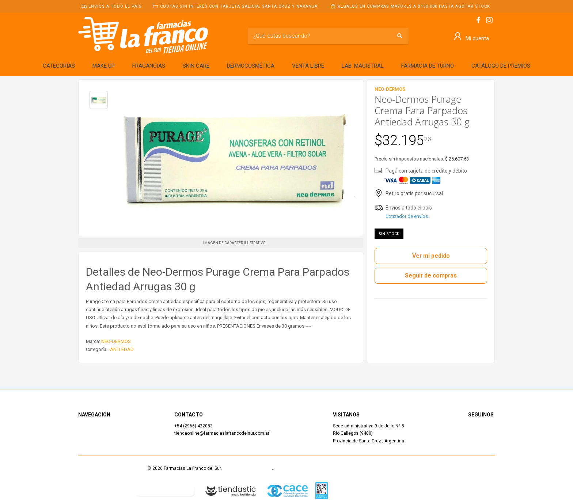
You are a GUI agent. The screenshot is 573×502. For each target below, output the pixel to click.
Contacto (87, 441)
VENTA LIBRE (308, 66)
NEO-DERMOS (116, 341)
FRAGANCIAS (148, 66)
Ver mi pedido (431, 255)
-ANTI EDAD (121, 349)
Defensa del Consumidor (103, 490)
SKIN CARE (196, 66)
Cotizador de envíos (407, 216)
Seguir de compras (431, 275)
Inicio (83, 426)
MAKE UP (103, 66)
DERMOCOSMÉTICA (250, 66)
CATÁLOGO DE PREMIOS (500, 66)
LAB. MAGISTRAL (363, 66)
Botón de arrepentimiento (165, 490)
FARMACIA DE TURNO (427, 66)
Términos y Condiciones (247, 468)
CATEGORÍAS (59, 66)
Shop (83, 433)
